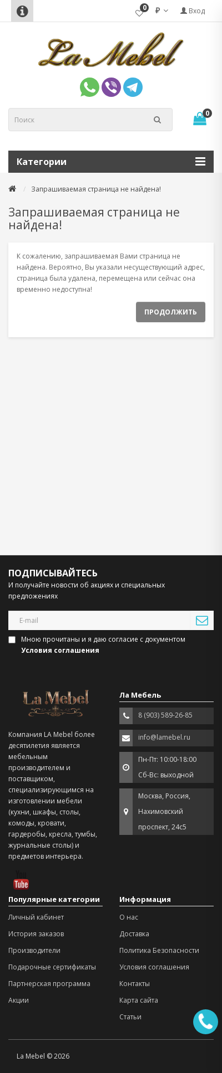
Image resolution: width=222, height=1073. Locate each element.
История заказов (36, 933)
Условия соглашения (154, 967)
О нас (128, 917)
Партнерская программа (49, 983)
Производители (34, 950)
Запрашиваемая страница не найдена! (96, 189)
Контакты (134, 983)
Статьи (130, 1017)
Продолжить (170, 312)
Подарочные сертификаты (52, 967)
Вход (192, 11)
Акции (18, 1000)
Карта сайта (138, 1000)
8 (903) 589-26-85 (165, 715)
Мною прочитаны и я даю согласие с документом (97, 644)
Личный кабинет (36, 917)
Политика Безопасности (159, 950)
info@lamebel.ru (164, 737)
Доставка (134, 933)
